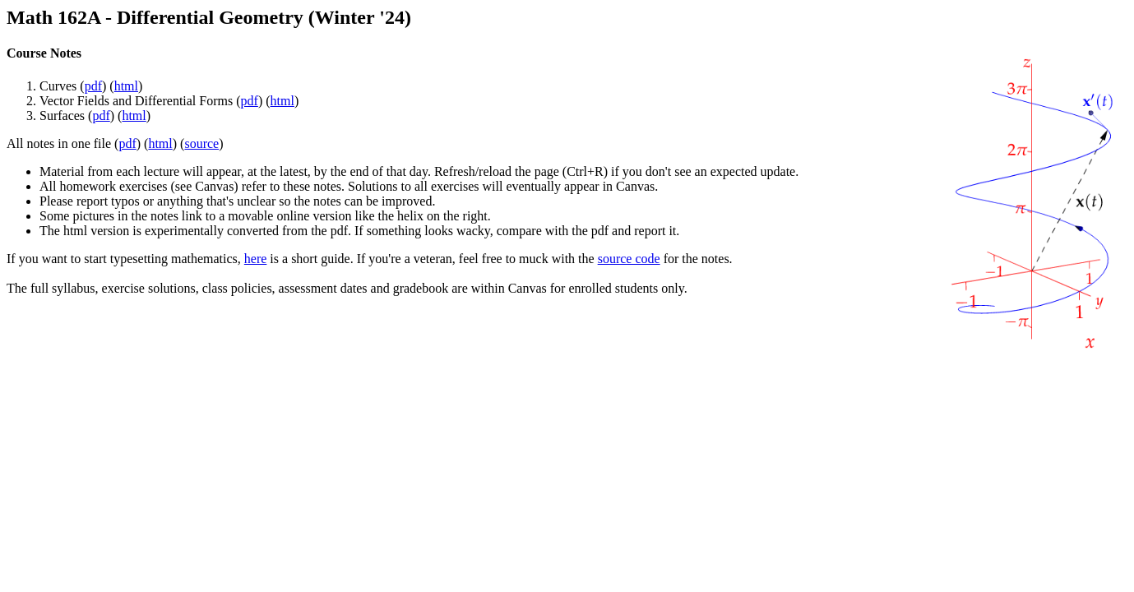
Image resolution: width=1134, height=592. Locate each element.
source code (629, 259)
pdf (93, 86)
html (126, 86)
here (255, 259)
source (201, 143)
